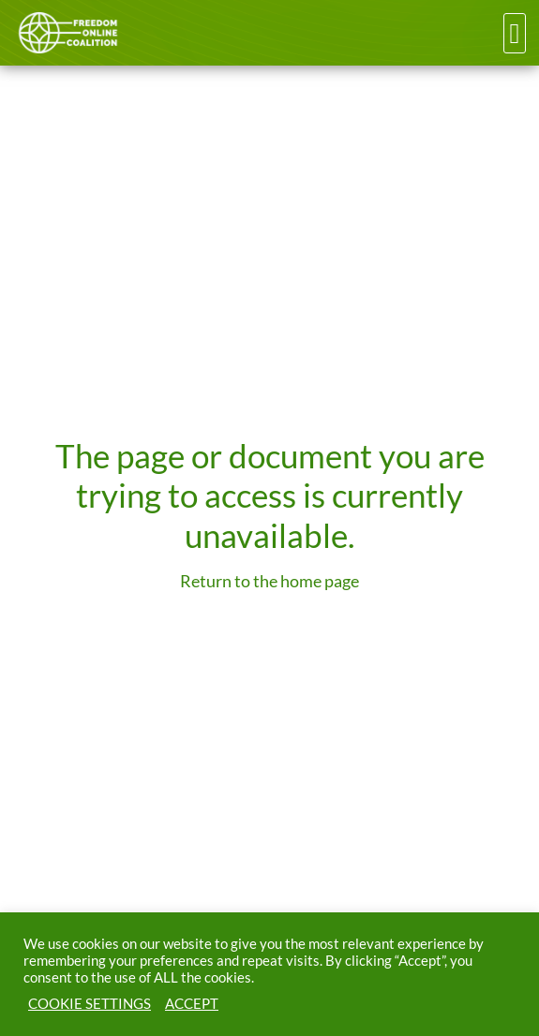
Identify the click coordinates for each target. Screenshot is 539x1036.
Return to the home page (269, 581)
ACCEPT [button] (191, 1004)
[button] (514, 33)
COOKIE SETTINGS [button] (89, 1004)
